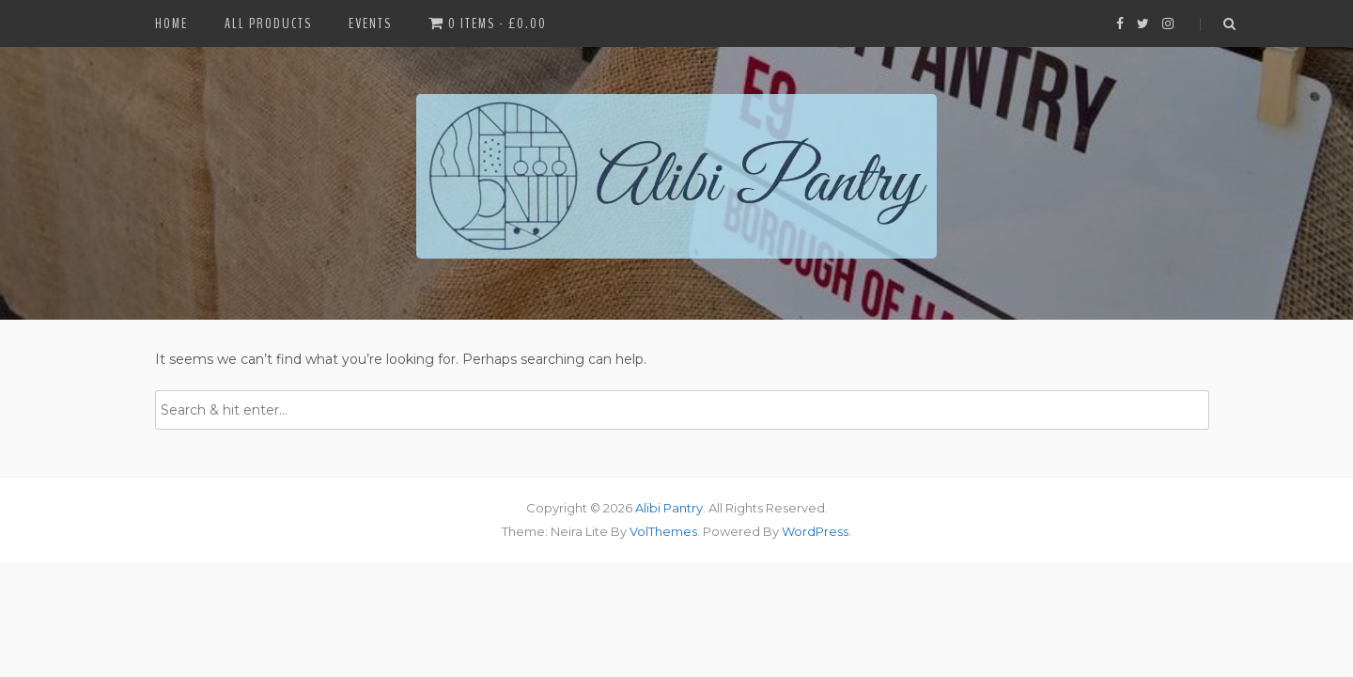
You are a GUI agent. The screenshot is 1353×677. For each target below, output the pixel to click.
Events (370, 23)
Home (171, 23)
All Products (268, 23)
